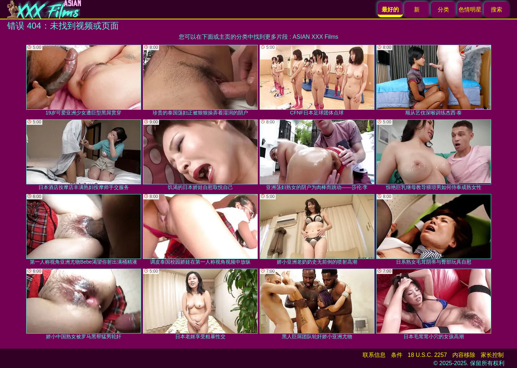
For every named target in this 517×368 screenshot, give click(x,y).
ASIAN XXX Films (315, 37)
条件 (396, 355)
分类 (443, 9)
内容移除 (463, 355)
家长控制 (492, 355)
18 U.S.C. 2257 (427, 355)
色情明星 (469, 9)
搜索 (496, 9)
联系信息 (374, 355)
